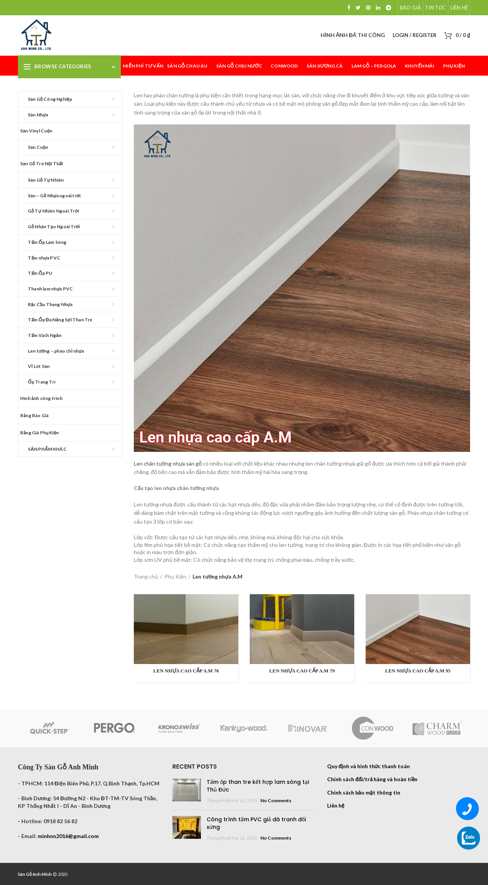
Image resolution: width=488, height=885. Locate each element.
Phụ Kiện (175, 576)
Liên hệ (335, 805)
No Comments (275, 800)
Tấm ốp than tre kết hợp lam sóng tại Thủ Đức (258, 785)
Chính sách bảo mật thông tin (363, 792)
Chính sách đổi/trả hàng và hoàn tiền (372, 779)
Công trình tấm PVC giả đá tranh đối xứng (256, 823)
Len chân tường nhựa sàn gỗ (168, 463)
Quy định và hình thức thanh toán (368, 766)
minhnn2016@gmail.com (68, 836)
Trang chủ (146, 576)
